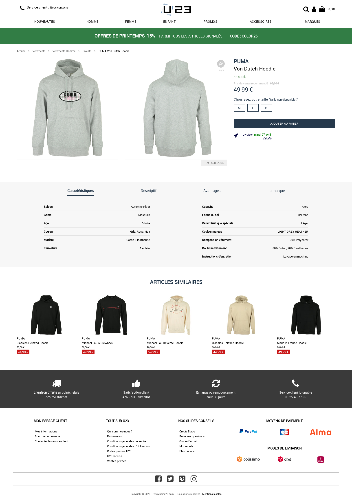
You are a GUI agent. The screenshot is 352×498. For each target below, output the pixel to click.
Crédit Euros (187, 431)
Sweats (87, 51)
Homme (92, 21)
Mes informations (46, 431)
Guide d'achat (188, 441)
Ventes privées (116, 461)
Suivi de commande (47, 436)
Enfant (169, 21)
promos (210, 21)
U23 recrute (114, 456)
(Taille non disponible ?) (283, 99)
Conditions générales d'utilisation (128, 446)
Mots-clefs (186, 446)
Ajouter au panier (284, 123)
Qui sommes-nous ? (119, 431)
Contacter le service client (51, 441)
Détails (267, 138)
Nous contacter (59, 7)
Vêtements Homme (64, 51)
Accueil (21, 51)
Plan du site (186, 451)
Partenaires (114, 436)
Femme (130, 21)
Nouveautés (44, 21)
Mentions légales (212, 494)
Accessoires (261, 21)
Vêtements (39, 51)
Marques (312, 21)
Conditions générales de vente (126, 441)
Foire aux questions (192, 436)
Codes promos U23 (119, 451)
